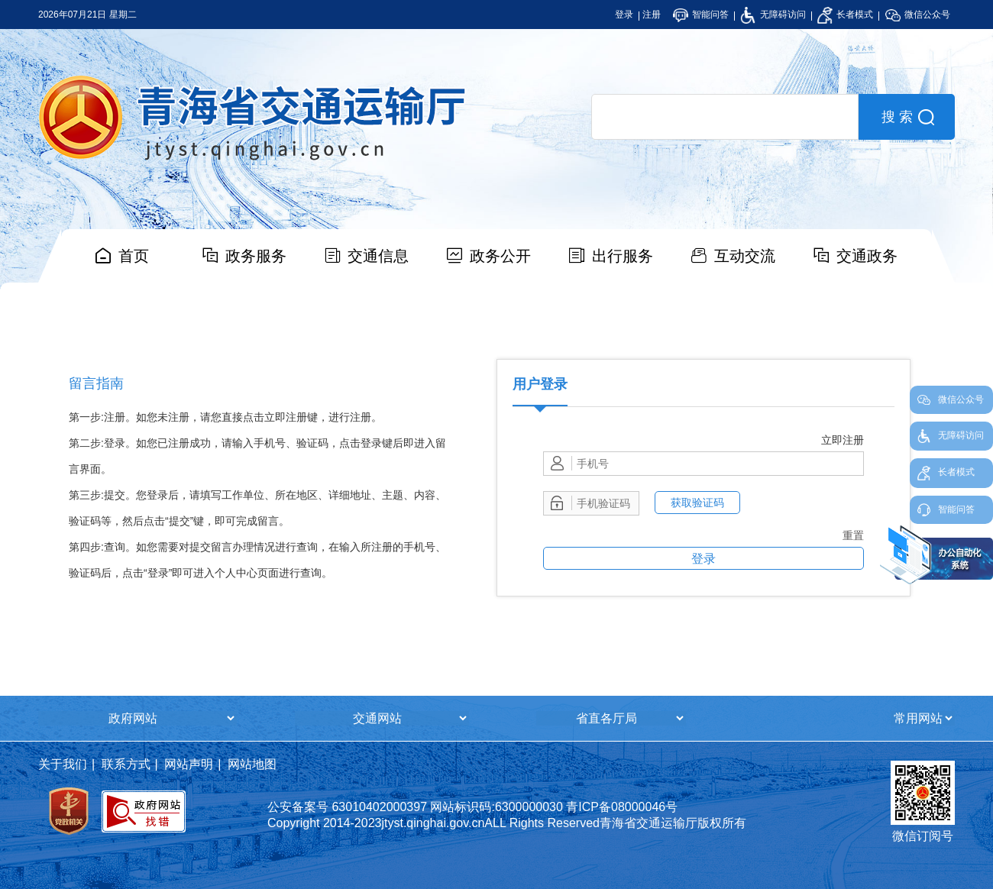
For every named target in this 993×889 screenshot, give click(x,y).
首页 (133, 255)
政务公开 (500, 255)
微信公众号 (917, 14)
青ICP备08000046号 (622, 806)
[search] (725, 117)
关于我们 (62, 764)
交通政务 (867, 255)
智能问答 (701, 14)
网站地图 (252, 764)
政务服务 (255, 255)
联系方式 (126, 764)
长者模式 (845, 14)
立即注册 (842, 440)
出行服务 (622, 255)
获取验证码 (697, 502)
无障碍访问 (772, 14)
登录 (624, 14)
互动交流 (744, 255)
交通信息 (378, 255)
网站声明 (188, 764)
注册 (651, 14)
